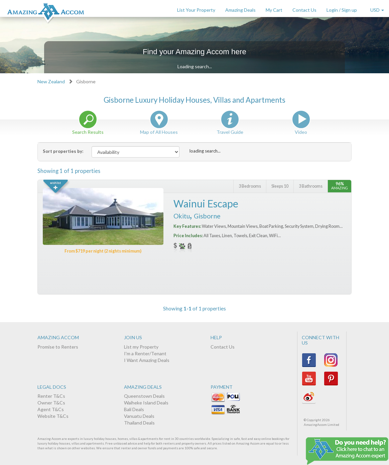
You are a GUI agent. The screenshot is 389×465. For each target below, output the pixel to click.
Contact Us (304, 10)
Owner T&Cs (51, 402)
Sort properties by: (63, 151)
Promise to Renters (57, 347)
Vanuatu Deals (139, 416)
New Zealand (51, 81)
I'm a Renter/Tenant (145, 353)
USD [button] (377, 10)
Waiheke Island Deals (146, 402)
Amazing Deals (240, 10)
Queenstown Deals (144, 396)
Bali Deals (134, 409)
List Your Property (196, 10)
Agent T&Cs (50, 409)
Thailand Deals (139, 423)
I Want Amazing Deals (146, 360)
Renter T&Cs (51, 396)
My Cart (274, 10)
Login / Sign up (342, 10)
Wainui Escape (205, 203)
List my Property (141, 347)
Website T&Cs (53, 416)
